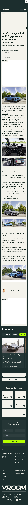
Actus (15, 334)
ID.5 (9, 110)
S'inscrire (14, 441)
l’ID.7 (24, 135)
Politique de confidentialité (5, 497)
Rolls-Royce (12, 366)
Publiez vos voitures (20, 470)
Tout (3, 470)
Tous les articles (14, 375)
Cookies (24, 497)
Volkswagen (6, 334)
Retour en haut (14, 379)
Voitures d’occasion (20, 456)
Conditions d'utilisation (15, 497)
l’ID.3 (15, 106)
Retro (17, 366)
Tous (22, 334)
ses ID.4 (4, 110)
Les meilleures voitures (5, 457)
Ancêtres (17, 462)
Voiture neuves (19, 459)
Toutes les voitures (7, 453)
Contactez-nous (19, 473)
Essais (3, 479)
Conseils (4, 476)
